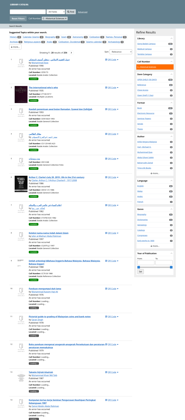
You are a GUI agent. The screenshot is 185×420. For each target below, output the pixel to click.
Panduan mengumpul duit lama (45, 288)
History (13, 37)
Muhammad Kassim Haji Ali (45, 291)
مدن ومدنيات (34, 158)
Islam (64, 37)
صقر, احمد (52, 137)
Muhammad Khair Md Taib (44, 375)
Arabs (49, 41)
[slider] (138, 267)
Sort (107, 51)
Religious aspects (32, 41)
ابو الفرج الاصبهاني (39, 137)
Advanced (82, 12)
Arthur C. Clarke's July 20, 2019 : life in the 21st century (56, 177)
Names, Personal (114, 37)
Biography (50, 37)
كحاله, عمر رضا (38, 208)
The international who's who (43, 87)
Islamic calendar (94, 41)
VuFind (14, 4)
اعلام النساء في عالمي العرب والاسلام (45, 205)
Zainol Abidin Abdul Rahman (45, 406)
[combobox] (28, 11)
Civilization (94, 37)
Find (70, 11)
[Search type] (55, 11)
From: (139, 258)
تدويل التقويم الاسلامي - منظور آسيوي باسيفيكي (49, 59)
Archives (14, 41)
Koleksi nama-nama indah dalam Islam (48, 233)
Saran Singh (37, 319)
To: (156, 258)
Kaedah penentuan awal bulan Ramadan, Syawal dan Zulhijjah (60, 109)
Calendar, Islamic (31, 37)
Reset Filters (18, 18)
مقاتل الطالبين (35, 134)
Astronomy (78, 37)
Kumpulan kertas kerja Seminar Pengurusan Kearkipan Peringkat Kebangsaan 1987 (62, 401)
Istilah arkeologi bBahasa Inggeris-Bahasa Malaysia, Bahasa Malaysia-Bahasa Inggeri (64, 262)
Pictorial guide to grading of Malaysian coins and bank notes (60, 316)
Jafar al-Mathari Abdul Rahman (46, 236)
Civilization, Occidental (69, 41)
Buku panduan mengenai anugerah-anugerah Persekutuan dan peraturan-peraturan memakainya (67, 346)
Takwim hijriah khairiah (41, 372)
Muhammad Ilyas (40, 62)
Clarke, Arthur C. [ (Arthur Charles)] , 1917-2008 (54, 180)
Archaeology (114, 41)
